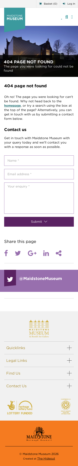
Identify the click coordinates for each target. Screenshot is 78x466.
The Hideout (46, 458)
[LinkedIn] (49, 253)
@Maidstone (40, 278)
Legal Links (16, 360)
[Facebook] (9, 253)
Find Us (13, 373)
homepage (12, 105)
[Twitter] (21, 253)
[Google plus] (35, 253)
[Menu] (72, 17)
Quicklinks (15, 348)
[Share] (58, 253)
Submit (39, 222)
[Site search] (66, 17)
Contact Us (16, 386)
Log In (69, 3)
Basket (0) (48, 3)
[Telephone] (61, 17)
